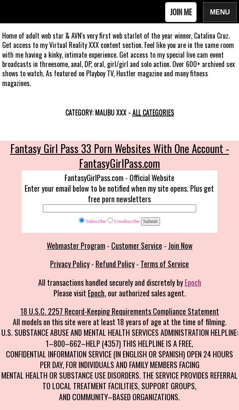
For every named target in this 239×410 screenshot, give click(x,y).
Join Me (181, 11)
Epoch (193, 282)
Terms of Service (165, 263)
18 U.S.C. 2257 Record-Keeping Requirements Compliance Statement (119, 311)
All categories (153, 112)
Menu (220, 11)
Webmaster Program (76, 245)
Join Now (180, 245)
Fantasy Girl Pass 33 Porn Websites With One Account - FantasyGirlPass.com (119, 155)
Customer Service (136, 245)
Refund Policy (115, 263)
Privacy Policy (70, 263)
